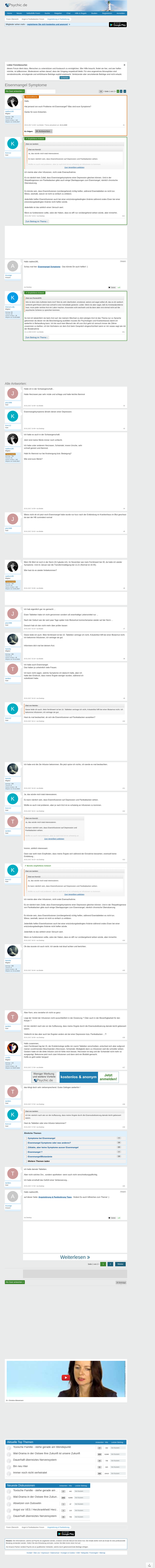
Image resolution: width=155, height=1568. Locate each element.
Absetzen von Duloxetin (27, 1503)
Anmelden (121, 13)
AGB (78, 1553)
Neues (19, 13)
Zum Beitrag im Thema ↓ (36, 221)
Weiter (120, 1264)
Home (9, 13)
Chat (68, 13)
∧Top (149, 1565)
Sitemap (102, 1553)
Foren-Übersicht (12, 1527)
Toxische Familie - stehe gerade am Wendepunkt (42, 1446)
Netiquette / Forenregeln (89, 1553)
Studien (94, 13)
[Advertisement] (75, 743)
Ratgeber (58, 13)
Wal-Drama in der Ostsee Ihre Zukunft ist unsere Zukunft (46, 1453)
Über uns (37, 1553)
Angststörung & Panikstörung (58, 1527)
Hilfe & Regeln (81, 13)
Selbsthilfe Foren (33, 13)
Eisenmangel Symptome (26, 85)
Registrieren (107, 13)
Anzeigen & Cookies (68, 1553)
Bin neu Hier (20, 1466)
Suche (47, 13)
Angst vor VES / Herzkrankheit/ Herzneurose (39, 1509)
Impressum (45, 1553)
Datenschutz (54, 1553)
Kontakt (29, 1553)
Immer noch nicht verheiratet (30, 1472)
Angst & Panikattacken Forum (33, 1527)
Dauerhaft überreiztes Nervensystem (35, 1459)
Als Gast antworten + (15, 91)
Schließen (65, 78)
